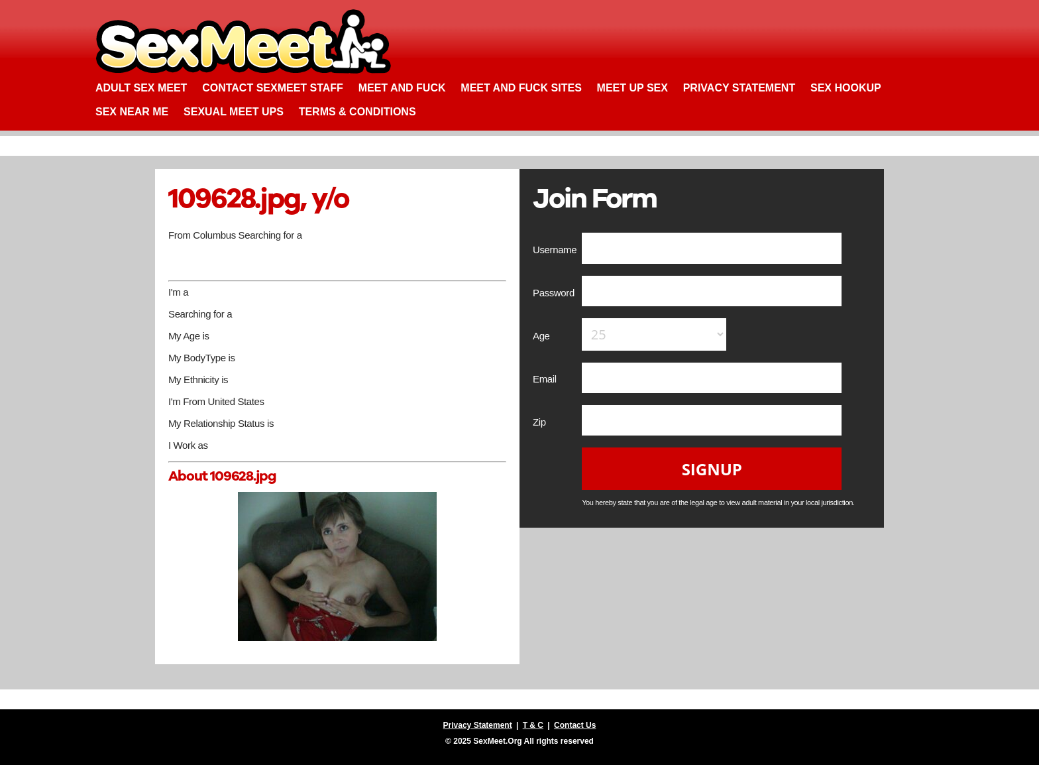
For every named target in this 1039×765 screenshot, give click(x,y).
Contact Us (575, 725)
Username (556, 249)
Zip (541, 422)
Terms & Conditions (357, 111)
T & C (533, 725)
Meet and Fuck (402, 87)
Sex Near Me (131, 111)
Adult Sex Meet (141, 87)
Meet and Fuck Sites (521, 87)
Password (555, 292)
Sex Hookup (845, 87)
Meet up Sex (632, 87)
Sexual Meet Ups (234, 111)
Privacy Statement (739, 87)
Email (546, 378)
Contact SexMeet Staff (272, 87)
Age (542, 335)
